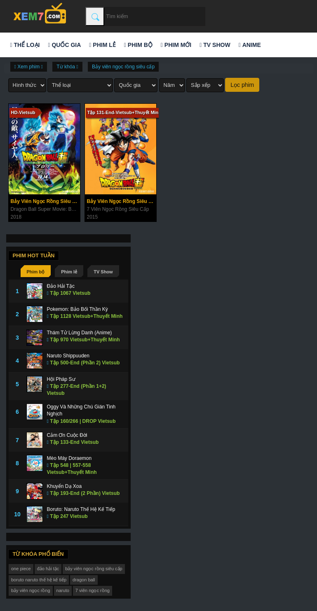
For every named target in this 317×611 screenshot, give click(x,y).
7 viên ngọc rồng (92, 590)
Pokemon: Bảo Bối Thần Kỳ (77, 309)
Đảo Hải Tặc (61, 286)
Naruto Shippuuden (68, 356)
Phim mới (176, 45)
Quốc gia (64, 45)
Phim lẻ (102, 45)
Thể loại (25, 45)
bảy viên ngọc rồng (30, 590)
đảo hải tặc (48, 568)
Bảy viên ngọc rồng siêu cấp (123, 67)
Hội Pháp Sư (61, 379)
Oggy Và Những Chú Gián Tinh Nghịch (81, 410)
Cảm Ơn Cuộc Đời (67, 435)
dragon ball (84, 579)
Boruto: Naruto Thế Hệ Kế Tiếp (81, 509)
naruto (62, 590)
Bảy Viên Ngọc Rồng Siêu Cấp (121, 201)
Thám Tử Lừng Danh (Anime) (79, 333)
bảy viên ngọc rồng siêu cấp (93, 568)
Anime (250, 45)
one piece (21, 568)
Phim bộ (138, 45)
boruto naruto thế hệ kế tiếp (38, 579)
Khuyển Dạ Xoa (64, 486)
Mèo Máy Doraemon (69, 458)
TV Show (215, 45)
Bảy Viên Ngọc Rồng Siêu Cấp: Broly (45, 201)
